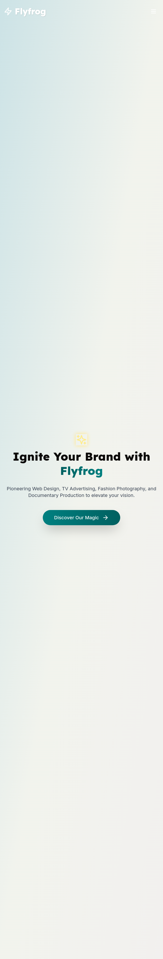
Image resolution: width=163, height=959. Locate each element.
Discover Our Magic (81, 517)
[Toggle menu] (153, 11)
